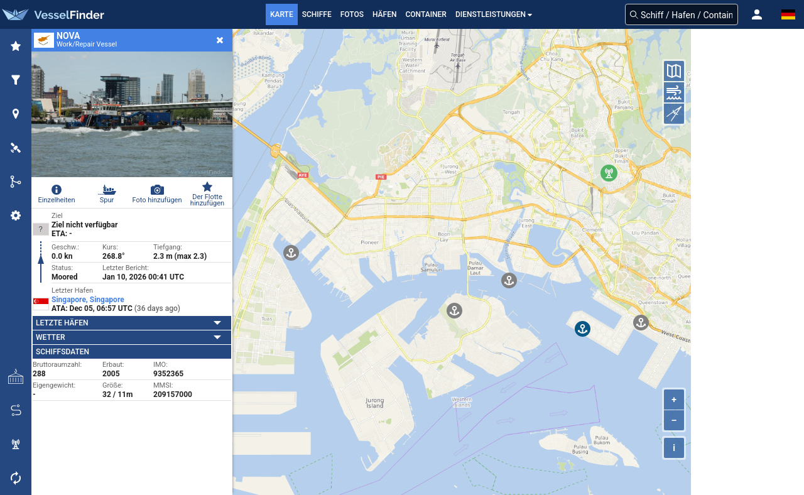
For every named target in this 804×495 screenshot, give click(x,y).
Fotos (352, 14)
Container (425, 14)
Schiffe (317, 14)
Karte (281, 14)
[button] (757, 14)
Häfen (384, 14)
